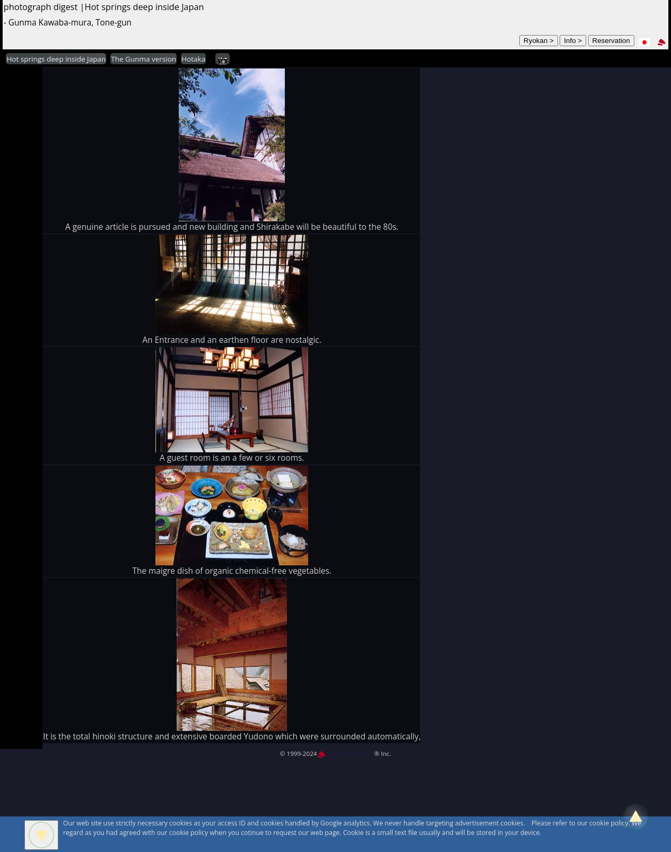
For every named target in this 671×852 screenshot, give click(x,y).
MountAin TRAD (345, 754)
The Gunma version (143, 59)
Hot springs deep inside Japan (56, 59)
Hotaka (193, 59)
